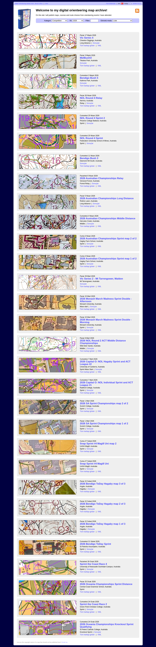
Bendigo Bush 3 (89, 158)
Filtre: (88, 21)
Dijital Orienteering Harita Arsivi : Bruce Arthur (29, 3)
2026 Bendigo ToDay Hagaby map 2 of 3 (102, 503)
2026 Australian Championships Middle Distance (107, 218)
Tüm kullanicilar (111, 3)
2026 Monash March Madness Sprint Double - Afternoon (106, 300)
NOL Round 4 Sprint (91, 138)
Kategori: (47, 21)
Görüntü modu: (106, 21)
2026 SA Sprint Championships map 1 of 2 (104, 423)
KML (99, 46)
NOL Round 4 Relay (91, 98)
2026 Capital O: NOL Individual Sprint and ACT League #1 (106, 383)
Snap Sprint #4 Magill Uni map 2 (98, 443)
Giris (46, 3)
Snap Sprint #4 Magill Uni (94, 463)
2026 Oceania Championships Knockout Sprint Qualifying (106, 625)
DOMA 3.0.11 (137, 3)
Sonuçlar (96, 43)
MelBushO (86, 57)
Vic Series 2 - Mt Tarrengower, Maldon (101, 278)
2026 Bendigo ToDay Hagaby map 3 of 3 (102, 483)
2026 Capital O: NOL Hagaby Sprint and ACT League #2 (105, 363)
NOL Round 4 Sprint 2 (92, 118)
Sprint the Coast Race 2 (93, 604)
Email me (64, 642)
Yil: (70, 21)
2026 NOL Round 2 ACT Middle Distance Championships (103, 342)
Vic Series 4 (86, 37)
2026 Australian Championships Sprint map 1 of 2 (108, 258)
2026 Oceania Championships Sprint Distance (106, 584)
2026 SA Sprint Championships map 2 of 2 (104, 403)
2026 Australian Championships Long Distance (107, 198)
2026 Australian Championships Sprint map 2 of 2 (108, 238)
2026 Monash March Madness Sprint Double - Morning (106, 321)
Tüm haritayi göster (87, 46)
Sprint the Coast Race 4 (93, 564)
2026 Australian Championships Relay (101, 178)
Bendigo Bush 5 (89, 78)
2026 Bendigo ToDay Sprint (95, 544)
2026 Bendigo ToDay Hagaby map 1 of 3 (102, 524)
